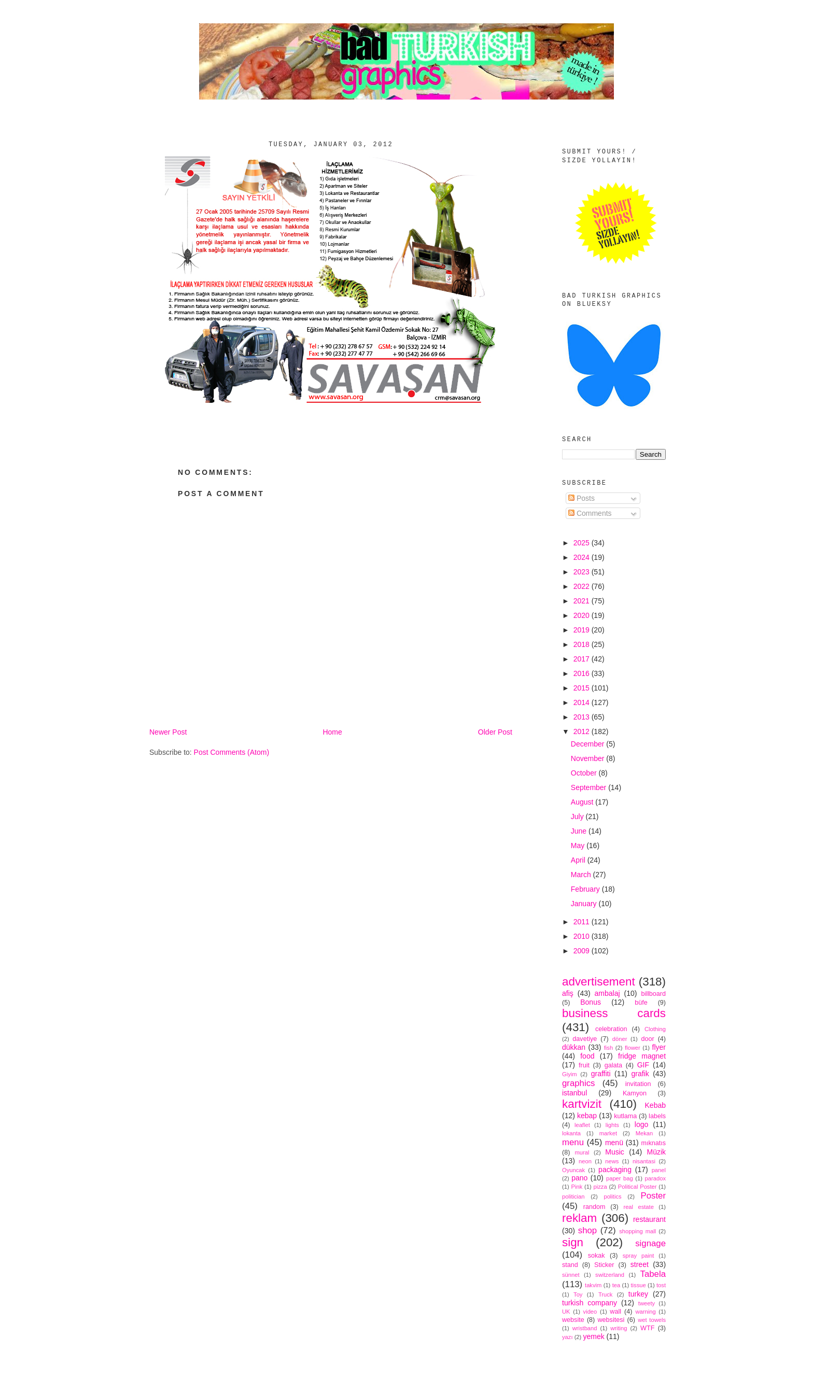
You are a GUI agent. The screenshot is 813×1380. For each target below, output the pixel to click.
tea (616, 1285)
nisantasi (644, 1161)
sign (572, 1242)
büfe (641, 1002)
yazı (567, 1337)
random (594, 1206)
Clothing (655, 1029)
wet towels (652, 1320)
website (573, 1319)
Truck (605, 1294)
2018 (582, 644)
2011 (582, 922)
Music (614, 1152)
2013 (582, 717)
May (578, 845)
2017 (582, 659)
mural (581, 1152)
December (588, 744)
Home (332, 732)
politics (612, 1196)
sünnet (571, 1275)
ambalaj (607, 993)
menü (614, 1142)
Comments (590, 513)
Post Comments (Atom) (231, 752)
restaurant (649, 1219)
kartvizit (581, 1103)
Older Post (495, 732)
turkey (638, 1294)
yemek (593, 1336)
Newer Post (168, 732)
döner (619, 1039)
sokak (596, 1255)
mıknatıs (653, 1143)
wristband (584, 1328)
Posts (581, 498)
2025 (582, 543)
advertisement (598, 981)
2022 (582, 586)
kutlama (625, 1116)
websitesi (611, 1319)
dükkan (573, 1047)
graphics (578, 1083)
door (647, 1039)
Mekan (644, 1133)
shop (587, 1230)
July (578, 816)
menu (573, 1142)
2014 (582, 702)
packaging (615, 1169)
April (579, 860)
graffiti (601, 1073)
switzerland (609, 1275)
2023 (582, 572)
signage (650, 1243)
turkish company (589, 1303)
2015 (582, 688)
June (579, 831)
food (587, 1056)
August (583, 802)
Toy (577, 1294)
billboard (653, 993)
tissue (638, 1285)
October (585, 773)
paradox (655, 1178)
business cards (614, 1013)
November (588, 758)
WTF (647, 1328)
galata (613, 1065)
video (590, 1311)
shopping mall (637, 1231)
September (589, 787)
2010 (582, 936)
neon (585, 1161)
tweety (646, 1303)
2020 (582, 615)
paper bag (619, 1178)
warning (646, 1311)
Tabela (653, 1274)
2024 (582, 557)
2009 (582, 951)
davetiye (584, 1039)
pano (579, 1178)
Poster (653, 1196)
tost (661, 1285)
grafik (640, 1073)
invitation (638, 1084)
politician (573, 1196)
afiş (567, 993)
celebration (611, 1029)
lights (612, 1125)
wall (615, 1311)
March (582, 874)
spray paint (638, 1255)
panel (659, 1170)
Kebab (655, 1105)
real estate (638, 1207)
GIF (643, 1065)
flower (632, 1048)
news (612, 1161)
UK (566, 1311)
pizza (600, 1187)
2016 (582, 673)
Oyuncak (573, 1170)
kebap (587, 1115)
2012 (582, 731)
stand (570, 1265)
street (639, 1264)
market (608, 1133)
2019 (582, 630)
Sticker (604, 1265)
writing (618, 1328)
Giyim (569, 1074)
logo (641, 1124)
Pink (576, 1187)
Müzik (656, 1152)
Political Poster (637, 1187)
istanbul (574, 1093)
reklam (579, 1218)
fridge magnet (642, 1056)
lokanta (571, 1133)
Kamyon (635, 1093)
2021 (582, 601)
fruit (584, 1065)
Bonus (590, 1002)
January (585, 903)
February (586, 889)
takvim (593, 1285)
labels (657, 1116)
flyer (659, 1047)
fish (608, 1048)
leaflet (582, 1125)
